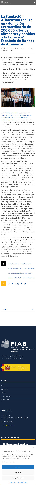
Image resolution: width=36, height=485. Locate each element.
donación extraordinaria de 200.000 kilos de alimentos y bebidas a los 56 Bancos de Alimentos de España (16, 117)
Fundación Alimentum (10, 113)
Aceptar (18, 467)
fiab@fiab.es (10, 426)
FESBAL (15, 277)
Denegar (18, 472)
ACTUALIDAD (5, 399)
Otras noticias (14, 48)
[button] (33, 448)
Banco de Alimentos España (16, 264)
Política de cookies (12, 482)
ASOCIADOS (4, 389)
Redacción (5, 48)
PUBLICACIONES (6, 396)
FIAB (19, 277)
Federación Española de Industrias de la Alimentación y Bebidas (21, 273)
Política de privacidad (22, 482)
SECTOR (3, 392)
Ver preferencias (18, 478)
